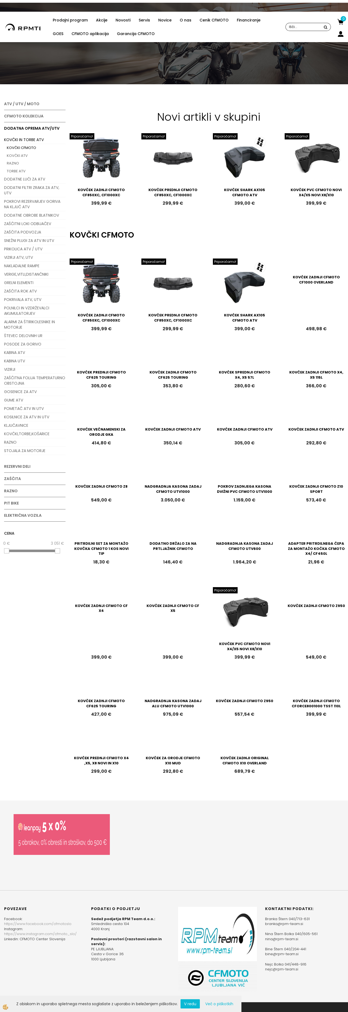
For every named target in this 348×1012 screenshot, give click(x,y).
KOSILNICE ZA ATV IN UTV (26, 417)
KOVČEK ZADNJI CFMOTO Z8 (101, 486)
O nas (185, 20)
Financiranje (248, 20)
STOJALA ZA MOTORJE (24, 450)
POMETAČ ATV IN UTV (24, 408)
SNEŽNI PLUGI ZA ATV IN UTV (29, 240)
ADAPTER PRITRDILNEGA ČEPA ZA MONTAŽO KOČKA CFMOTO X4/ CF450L (316, 548)
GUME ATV (13, 400)
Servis (144, 20)
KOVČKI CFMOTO (21, 147)
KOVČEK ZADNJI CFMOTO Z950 (316, 605)
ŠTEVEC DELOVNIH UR (23, 335)
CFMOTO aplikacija (90, 33)
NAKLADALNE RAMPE (21, 266)
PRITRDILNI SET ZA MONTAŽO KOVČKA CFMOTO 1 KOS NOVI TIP (101, 548)
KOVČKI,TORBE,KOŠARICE (26, 434)
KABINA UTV (14, 361)
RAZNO (13, 163)
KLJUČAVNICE (16, 425)
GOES (58, 33)
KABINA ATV (14, 352)
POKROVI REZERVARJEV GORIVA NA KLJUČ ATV (32, 204)
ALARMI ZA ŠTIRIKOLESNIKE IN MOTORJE (29, 324)
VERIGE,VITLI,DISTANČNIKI (26, 274)
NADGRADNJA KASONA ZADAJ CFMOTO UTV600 (244, 546)
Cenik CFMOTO (214, 20)
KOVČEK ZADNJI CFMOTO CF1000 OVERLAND (316, 280)
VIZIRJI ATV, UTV (18, 257)
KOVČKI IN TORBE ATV (24, 139)
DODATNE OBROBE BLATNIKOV (31, 215)
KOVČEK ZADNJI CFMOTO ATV (173, 429)
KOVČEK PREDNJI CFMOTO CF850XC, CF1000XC (172, 192)
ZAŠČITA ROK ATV (20, 291)
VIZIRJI (9, 369)
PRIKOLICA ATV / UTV (23, 249)
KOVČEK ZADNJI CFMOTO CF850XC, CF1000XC (101, 192)
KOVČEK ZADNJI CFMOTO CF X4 (101, 608)
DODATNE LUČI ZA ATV (24, 179)
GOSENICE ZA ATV (20, 391)
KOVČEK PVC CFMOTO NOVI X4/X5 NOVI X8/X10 (316, 192)
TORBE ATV (16, 171)
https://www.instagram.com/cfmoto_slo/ (40, 933)
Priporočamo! (82, 136)
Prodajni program (70, 20)
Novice (165, 20)
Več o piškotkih (219, 1004)
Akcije (101, 20)
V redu (190, 1004)
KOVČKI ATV (17, 155)
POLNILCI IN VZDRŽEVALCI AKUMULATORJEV (26, 310)
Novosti (123, 20)
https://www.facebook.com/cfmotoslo (38, 923)
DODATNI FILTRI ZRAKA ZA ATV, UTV (31, 190)
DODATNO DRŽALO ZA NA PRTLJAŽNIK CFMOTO (173, 546)
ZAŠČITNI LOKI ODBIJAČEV (27, 223)
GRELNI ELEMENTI (18, 282)
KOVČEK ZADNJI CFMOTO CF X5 (173, 608)
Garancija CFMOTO (136, 33)
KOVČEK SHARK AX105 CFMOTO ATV (244, 192)
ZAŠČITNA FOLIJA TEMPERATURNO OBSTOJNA (34, 380)
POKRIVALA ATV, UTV (22, 299)
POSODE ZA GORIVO (22, 344)
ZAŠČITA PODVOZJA (22, 232)
